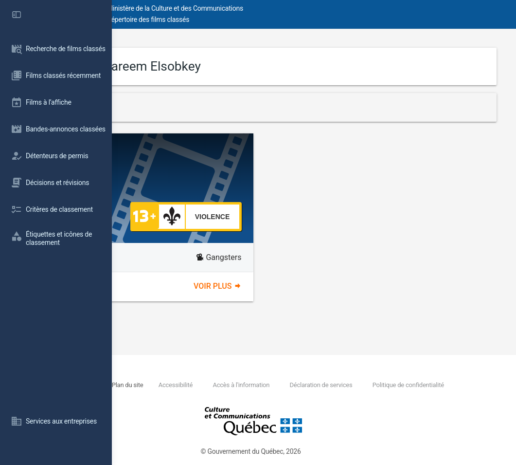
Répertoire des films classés (260, 19)
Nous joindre (185, 385)
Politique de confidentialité (208, 395)
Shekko (220, 157)
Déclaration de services (423, 385)
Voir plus (273, 286)
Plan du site (229, 385)
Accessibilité (277, 385)
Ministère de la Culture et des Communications (287, 8)
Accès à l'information (343, 385)
